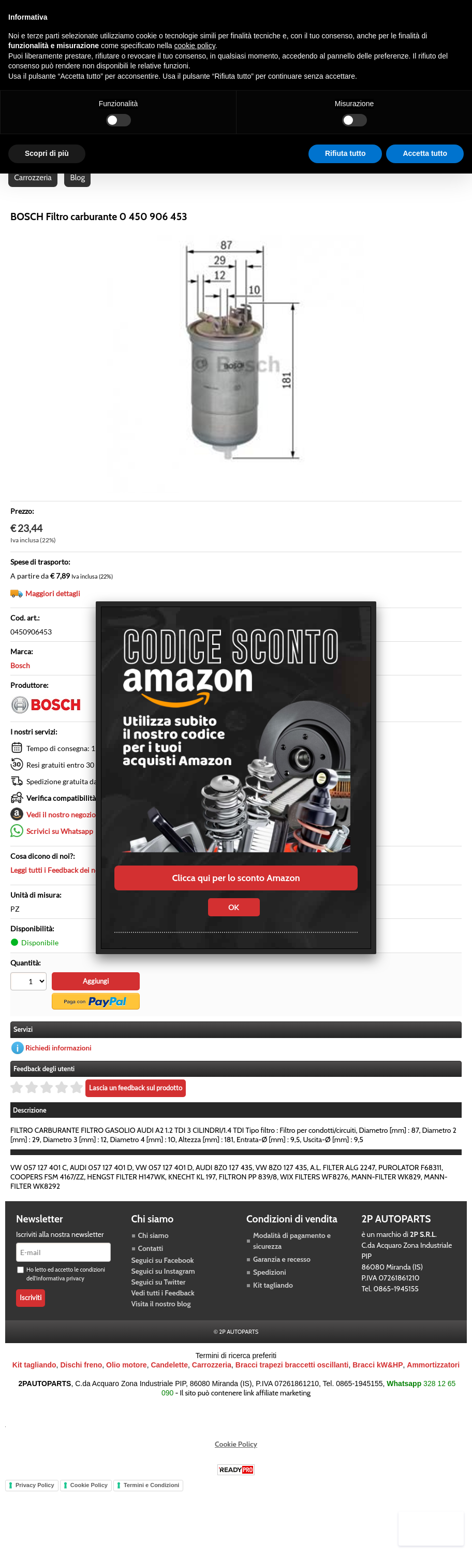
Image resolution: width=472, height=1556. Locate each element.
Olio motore (126, 1378)
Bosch (20, 678)
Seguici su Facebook (162, 1273)
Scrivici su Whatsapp (59, 844)
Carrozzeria (33, 189)
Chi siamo (153, 1248)
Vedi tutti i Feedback (163, 1305)
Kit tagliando (273, 1298)
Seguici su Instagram (163, 1284)
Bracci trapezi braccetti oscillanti (292, 1378)
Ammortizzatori (433, 1378)
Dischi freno (81, 1378)
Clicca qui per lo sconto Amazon (236, 878)
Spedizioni (269, 1285)
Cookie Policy (236, 1457)
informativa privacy (60, 1291)
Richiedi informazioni (58, 1060)
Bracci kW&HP (377, 1378)
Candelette (169, 1378)
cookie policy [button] (194, 45)
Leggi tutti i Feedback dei (72, 883)
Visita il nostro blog (161, 1316)
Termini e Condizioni (151, 1498)
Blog (78, 189)
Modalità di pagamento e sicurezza (292, 1254)
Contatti (151, 1261)
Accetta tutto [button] (425, 153)
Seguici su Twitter (158, 1295)
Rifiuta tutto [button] (345, 153)
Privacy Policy (35, 1498)
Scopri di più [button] (47, 153)
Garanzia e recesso (282, 1272)
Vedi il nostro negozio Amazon (75, 828)
